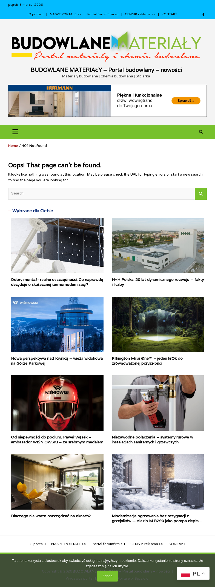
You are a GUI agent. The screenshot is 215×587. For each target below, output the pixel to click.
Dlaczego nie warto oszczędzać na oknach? (51, 515)
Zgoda (107, 576)
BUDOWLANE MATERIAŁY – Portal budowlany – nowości (106, 70)
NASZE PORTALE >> (65, 14)
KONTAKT (169, 14)
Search (201, 194)
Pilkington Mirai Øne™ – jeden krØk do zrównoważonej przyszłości (147, 361)
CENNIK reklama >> (140, 14)
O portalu (36, 14)
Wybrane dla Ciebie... (33, 211)
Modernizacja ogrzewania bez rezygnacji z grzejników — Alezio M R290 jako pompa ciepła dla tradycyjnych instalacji (155, 520)
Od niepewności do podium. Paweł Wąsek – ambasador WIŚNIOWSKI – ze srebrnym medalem (57, 439)
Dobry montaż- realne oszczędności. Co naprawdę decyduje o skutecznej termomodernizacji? (57, 282)
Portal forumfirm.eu (103, 14)
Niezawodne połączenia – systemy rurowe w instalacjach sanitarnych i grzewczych (152, 439)
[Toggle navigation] (15, 132)
